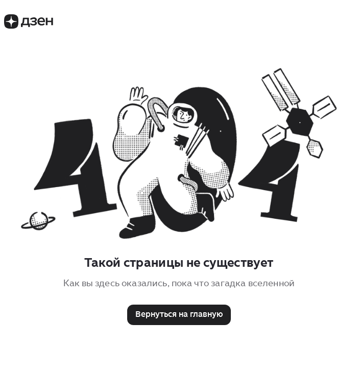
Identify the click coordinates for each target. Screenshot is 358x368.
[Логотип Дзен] (28, 25)
